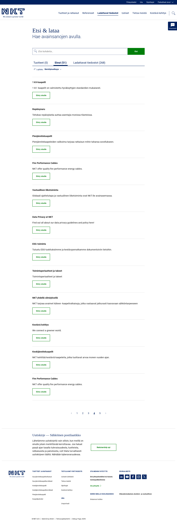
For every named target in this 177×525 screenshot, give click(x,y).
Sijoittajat (150, 2)
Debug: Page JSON (79, 519)
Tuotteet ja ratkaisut (68, 13)
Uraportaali (65, 503)
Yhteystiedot (131, 2)
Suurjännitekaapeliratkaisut (42, 477)
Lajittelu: (39, 69)
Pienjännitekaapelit (39, 494)
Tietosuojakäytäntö (63, 519)
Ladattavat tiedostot (107, 13)
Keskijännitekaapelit (39, 486)
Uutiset (125, 13)
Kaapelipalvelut (37, 499)
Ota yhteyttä (94, 486)
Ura (141, 2)
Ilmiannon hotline (96, 499)
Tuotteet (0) (40, 62)
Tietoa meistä (139, 13)
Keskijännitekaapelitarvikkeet (42, 490)
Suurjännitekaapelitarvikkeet (42, 481)
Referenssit (88, 13)
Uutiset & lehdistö (67, 477)
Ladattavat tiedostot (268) (89, 62)
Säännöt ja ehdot (48, 519)
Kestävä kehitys (158, 13)
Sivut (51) (61, 62)
